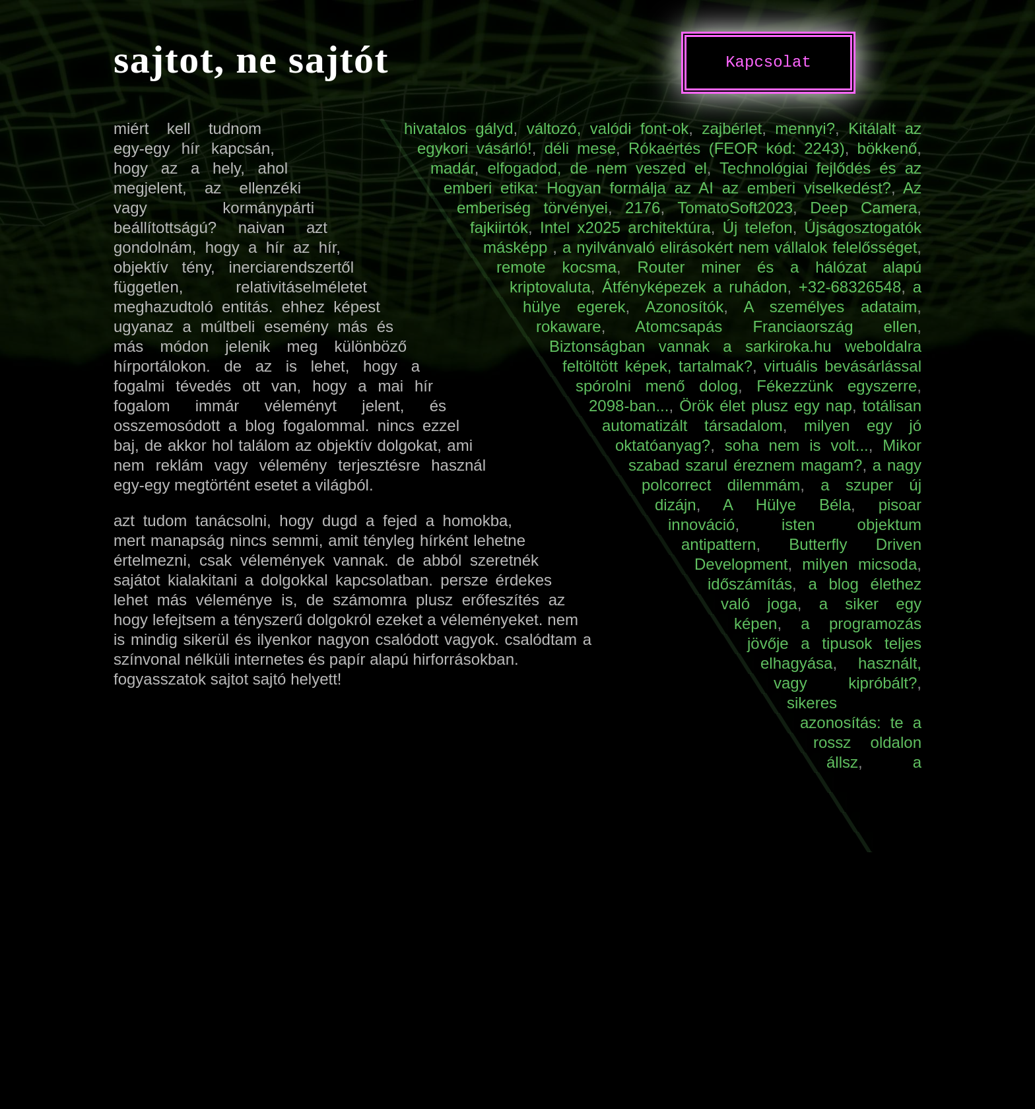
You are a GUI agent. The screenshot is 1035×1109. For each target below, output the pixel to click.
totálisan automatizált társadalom (761, 415)
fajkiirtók (499, 227)
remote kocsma (556, 267)
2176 (642, 208)
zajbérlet (732, 128)
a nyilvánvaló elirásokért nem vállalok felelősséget (739, 247)
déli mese (580, 148)
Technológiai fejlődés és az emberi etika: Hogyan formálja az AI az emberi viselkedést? (682, 178)
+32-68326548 (850, 287)
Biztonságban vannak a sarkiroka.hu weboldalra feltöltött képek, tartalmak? (735, 356)
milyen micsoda (859, 564)
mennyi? (805, 128)
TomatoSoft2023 (735, 208)
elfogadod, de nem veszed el (596, 168)
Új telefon (758, 227)
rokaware (568, 326)
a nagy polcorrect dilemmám (781, 475)
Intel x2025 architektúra (625, 227)
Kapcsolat (768, 62)
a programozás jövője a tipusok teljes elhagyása (834, 643)
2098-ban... (629, 406)
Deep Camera (863, 208)
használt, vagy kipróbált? (847, 673)
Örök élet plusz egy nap (765, 406)
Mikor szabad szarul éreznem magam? (774, 455)
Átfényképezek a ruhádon (694, 287)
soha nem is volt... (797, 445)
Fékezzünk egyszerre (836, 386)
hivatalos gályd (459, 128)
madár (452, 168)
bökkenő (887, 148)
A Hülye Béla (787, 505)
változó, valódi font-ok (608, 128)
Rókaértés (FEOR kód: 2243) (736, 148)
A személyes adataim (830, 307)
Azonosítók (685, 307)
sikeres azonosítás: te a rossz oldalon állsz (854, 732)
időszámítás (750, 584)
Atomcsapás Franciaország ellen (776, 326)
